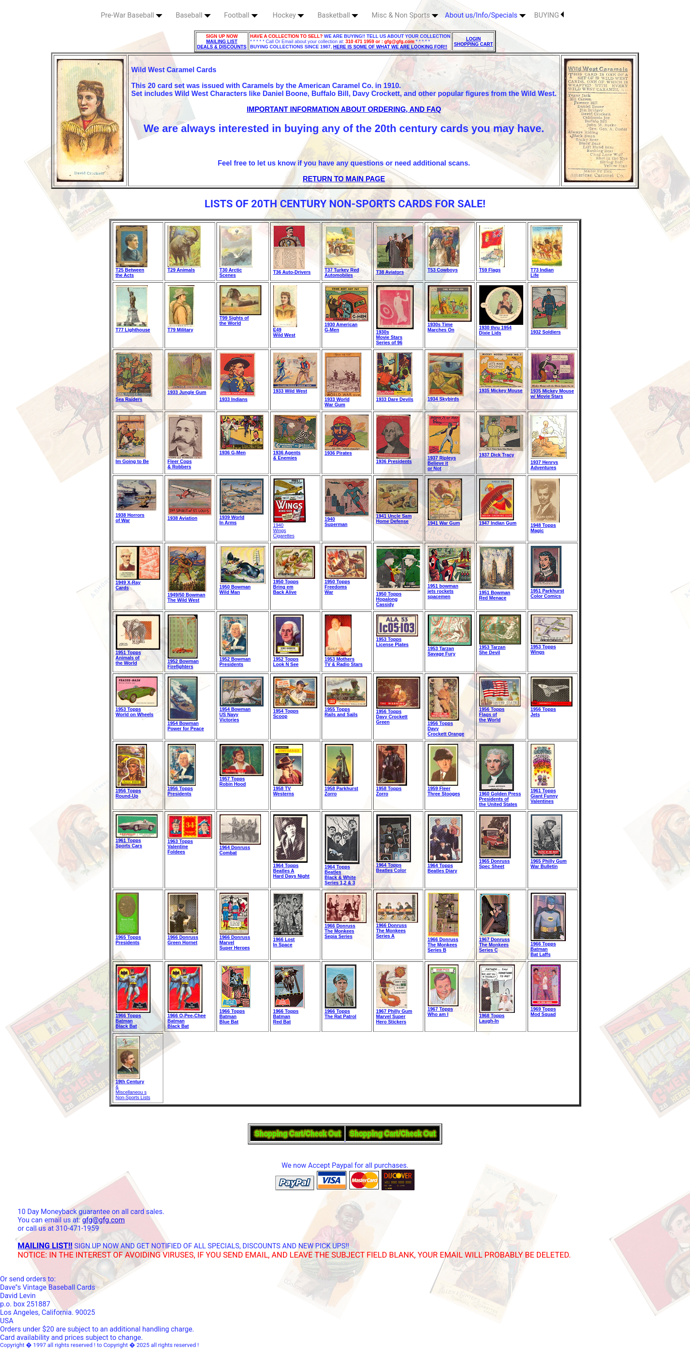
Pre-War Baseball (131, 15)
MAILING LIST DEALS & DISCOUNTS (222, 44)
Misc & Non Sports (404, 15)
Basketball (337, 15)
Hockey (289, 15)
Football (241, 15)
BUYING (549, 15)
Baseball (193, 15)
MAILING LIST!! (45, 1245)
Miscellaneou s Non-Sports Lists (133, 1094)
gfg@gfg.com (103, 1220)
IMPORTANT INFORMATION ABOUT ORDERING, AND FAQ (344, 109)
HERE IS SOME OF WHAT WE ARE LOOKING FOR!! (390, 46)
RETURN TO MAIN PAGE (344, 179)
